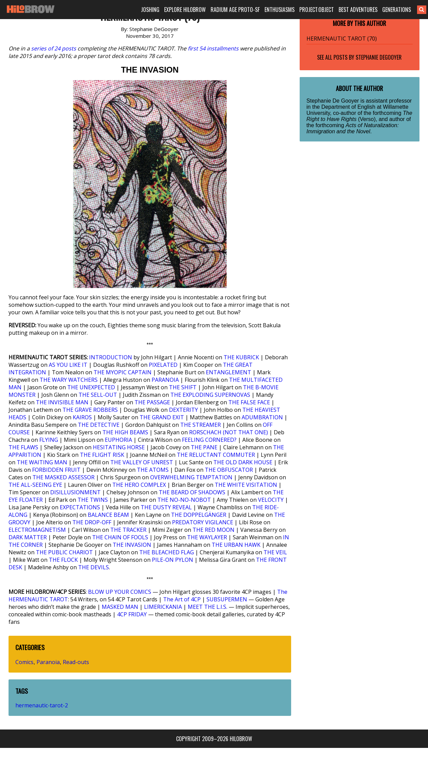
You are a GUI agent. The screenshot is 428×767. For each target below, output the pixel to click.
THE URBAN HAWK (236, 544)
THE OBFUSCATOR (229, 469)
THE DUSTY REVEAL (166, 507)
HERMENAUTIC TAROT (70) (341, 38)
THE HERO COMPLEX (139, 484)
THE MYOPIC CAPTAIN (123, 372)
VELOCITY (271, 499)
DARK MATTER (28, 537)
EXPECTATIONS (80, 507)
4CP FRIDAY (132, 614)
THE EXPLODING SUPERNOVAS (210, 394)
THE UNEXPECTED (91, 387)
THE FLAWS (23, 447)
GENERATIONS (396, 9)
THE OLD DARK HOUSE (242, 462)
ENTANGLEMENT (228, 372)
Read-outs (76, 662)
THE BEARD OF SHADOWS (192, 492)
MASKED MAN (120, 607)
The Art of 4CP (182, 599)
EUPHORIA (118, 439)
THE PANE (204, 447)
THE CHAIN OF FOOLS (120, 537)
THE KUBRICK (241, 357)
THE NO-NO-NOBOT (184, 499)
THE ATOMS (153, 469)
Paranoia (48, 662)
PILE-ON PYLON (172, 559)
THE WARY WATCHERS (69, 380)
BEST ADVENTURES (358, 9)
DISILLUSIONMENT (75, 492)
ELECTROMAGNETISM (37, 529)
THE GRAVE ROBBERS (90, 409)
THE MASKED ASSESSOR (63, 477)
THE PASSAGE (152, 402)
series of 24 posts (53, 48)
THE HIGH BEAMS (125, 432)
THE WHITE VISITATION (246, 484)
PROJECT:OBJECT (316, 9)
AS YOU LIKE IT (68, 365)
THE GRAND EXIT (162, 417)
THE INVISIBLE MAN (62, 402)
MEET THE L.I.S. (207, 607)
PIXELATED (163, 365)
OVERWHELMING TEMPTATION (191, 477)
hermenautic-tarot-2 (41, 705)
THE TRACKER (128, 529)
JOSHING (150, 9)
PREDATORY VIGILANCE (202, 522)
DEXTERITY (183, 409)
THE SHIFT (183, 387)
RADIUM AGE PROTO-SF (235, 9)
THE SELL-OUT (98, 394)
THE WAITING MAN (42, 462)
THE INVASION (132, 544)
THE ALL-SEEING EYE (35, 484)
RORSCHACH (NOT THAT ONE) (228, 432)
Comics (24, 662)
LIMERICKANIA (163, 607)
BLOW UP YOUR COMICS (119, 592)
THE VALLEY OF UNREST (141, 462)
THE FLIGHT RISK (102, 454)
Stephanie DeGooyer (379, 57)
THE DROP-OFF (91, 522)
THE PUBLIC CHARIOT (64, 552)
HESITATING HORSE (119, 447)
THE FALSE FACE (249, 402)
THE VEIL (275, 552)
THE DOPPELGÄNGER (198, 514)
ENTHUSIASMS (280, 9)
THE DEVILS (93, 567)
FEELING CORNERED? (209, 439)
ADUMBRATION (262, 417)
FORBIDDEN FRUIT (56, 469)
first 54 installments (213, 48)
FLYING (48, 439)
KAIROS (82, 417)
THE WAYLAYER (207, 537)
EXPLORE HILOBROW (185, 9)
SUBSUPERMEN (226, 599)
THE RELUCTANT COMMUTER (216, 454)
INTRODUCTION (110, 357)
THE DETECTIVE (98, 424)
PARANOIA (165, 380)
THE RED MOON (213, 529)
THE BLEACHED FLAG (166, 552)
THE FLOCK (63, 559)
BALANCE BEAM (108, 514)
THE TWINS (92, 499)
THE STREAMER (200, 424)
